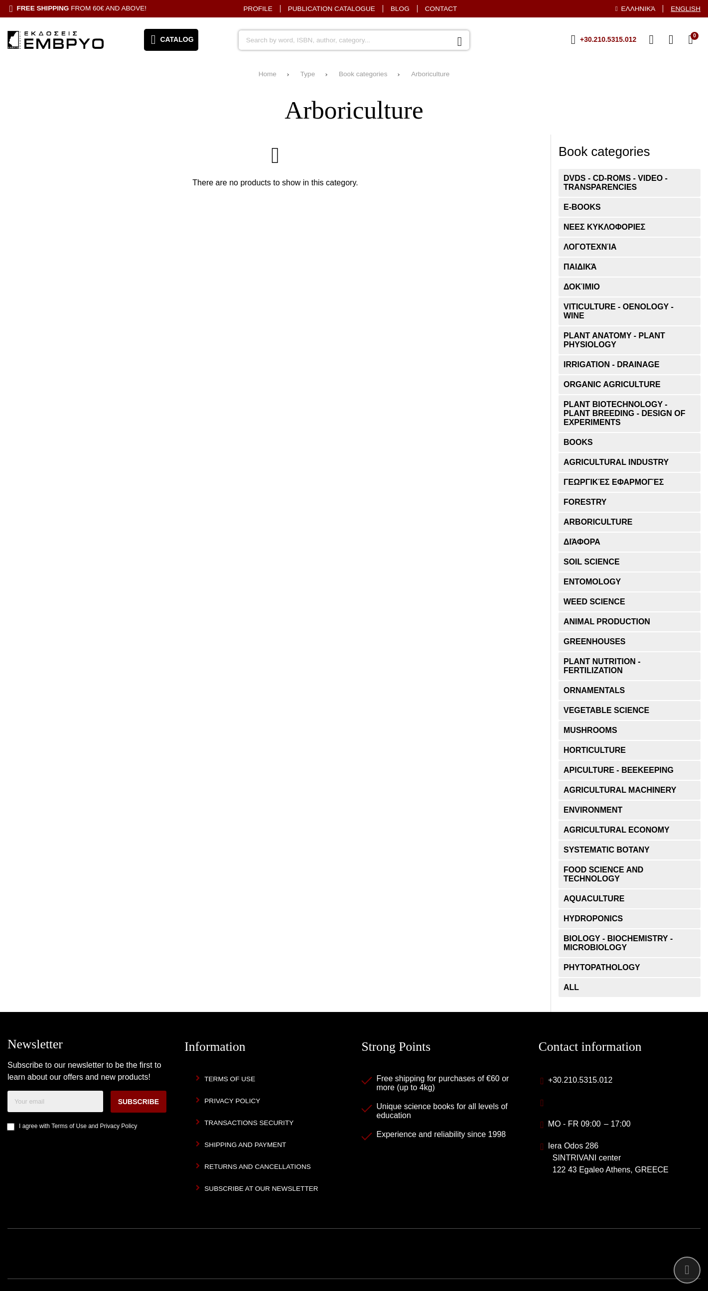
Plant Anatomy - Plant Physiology (614, 340)
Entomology (592, 581)
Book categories (363, 74)
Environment (593, 810)
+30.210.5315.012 (580, 1080)
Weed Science (594, 601)
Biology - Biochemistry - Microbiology (618, 943)
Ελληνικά (638, 8)
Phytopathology (602, 967)
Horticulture (595, 750)
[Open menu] (171, 40)
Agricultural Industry (616, 462)
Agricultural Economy (617, 830)
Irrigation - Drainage (612, 364)
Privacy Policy (119, 1126)
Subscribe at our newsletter (261, 1188)
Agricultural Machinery (620, 790)
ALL (571, 987)
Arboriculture (430, 74)
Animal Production (607, 621)
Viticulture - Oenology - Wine (619, 311)
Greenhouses (594, 641)
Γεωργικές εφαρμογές (614, 482)
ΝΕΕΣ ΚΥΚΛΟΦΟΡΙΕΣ (604, 227)
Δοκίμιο (582, 287)
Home (268, 74)
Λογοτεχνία (590, 247)
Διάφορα (582, 542)
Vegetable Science (606, 710)
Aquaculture (594, 898)
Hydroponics (593, 918)
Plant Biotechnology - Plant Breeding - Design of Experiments (624, 413)
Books (578, 442)
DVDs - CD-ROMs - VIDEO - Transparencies (616, 182)
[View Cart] (691, 40)
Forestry (585, 502)
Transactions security (248, 1123)
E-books (582, 207)
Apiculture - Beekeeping (619, 770)
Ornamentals (594, 690)
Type (307, 74)
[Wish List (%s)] (651, 40)
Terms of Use (69, 1126)
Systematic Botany (607, 850)
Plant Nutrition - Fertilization (602, 666)
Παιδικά (580, 267)
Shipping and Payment (245, 1144)
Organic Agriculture (612, 384)
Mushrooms (590, 730)
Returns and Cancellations (257, 1166)
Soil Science (592, 562)
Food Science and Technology (603, 874)
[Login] (671, 40)
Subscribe (138, 1102)
